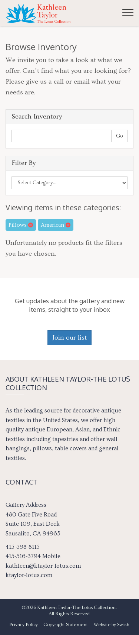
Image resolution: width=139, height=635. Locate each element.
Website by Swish (111, 624)
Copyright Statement (65, 624)
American (55, 225)
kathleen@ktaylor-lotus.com (43, 566)
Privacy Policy (23, 624)
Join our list (69, 337)
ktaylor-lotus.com (29, 575)
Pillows (21, 225)
